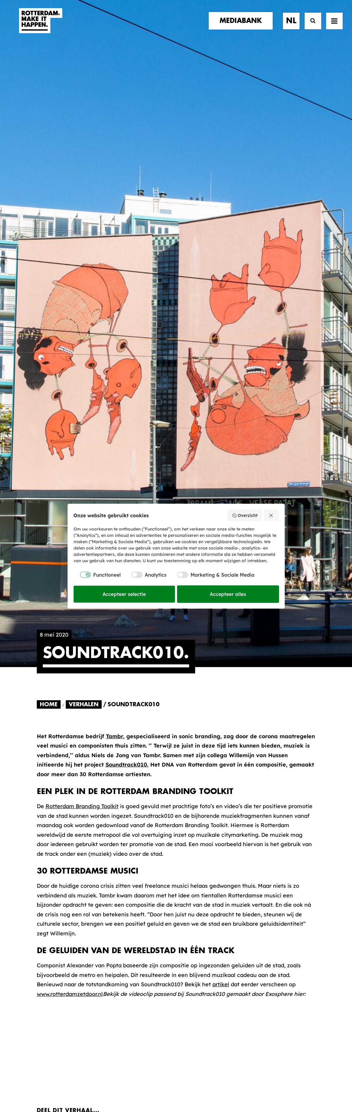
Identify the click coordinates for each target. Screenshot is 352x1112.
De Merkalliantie (133, 928)
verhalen (51, 910)
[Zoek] (310, 26)
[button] (39, 1069)
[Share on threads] (78, 661)
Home (49, 240)
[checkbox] (97, 574)
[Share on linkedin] (108, 661)
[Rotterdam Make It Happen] (40, 26)
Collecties (200, 933)
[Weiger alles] (271, 515)
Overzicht (245, 515)
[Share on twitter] (63, 661)
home (45, 904)
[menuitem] (243, 26)
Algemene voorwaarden (140, 1086)
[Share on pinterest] (93, 661)
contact (50, 935)
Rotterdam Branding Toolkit (82, 341)
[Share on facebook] (48, 661)
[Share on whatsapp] (123, 661)
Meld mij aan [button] (284, 941)
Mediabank (201, 923)
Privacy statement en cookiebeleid (202, 1086)
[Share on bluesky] (138, 661)
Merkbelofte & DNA (137, 938)
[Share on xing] (153, 661)
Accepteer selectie (124, 594)
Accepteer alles (228, 594)
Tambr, (115, 271)
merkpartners (58, 916)
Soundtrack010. (127, 300)
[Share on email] (169, 661)
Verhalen (84, 240)
